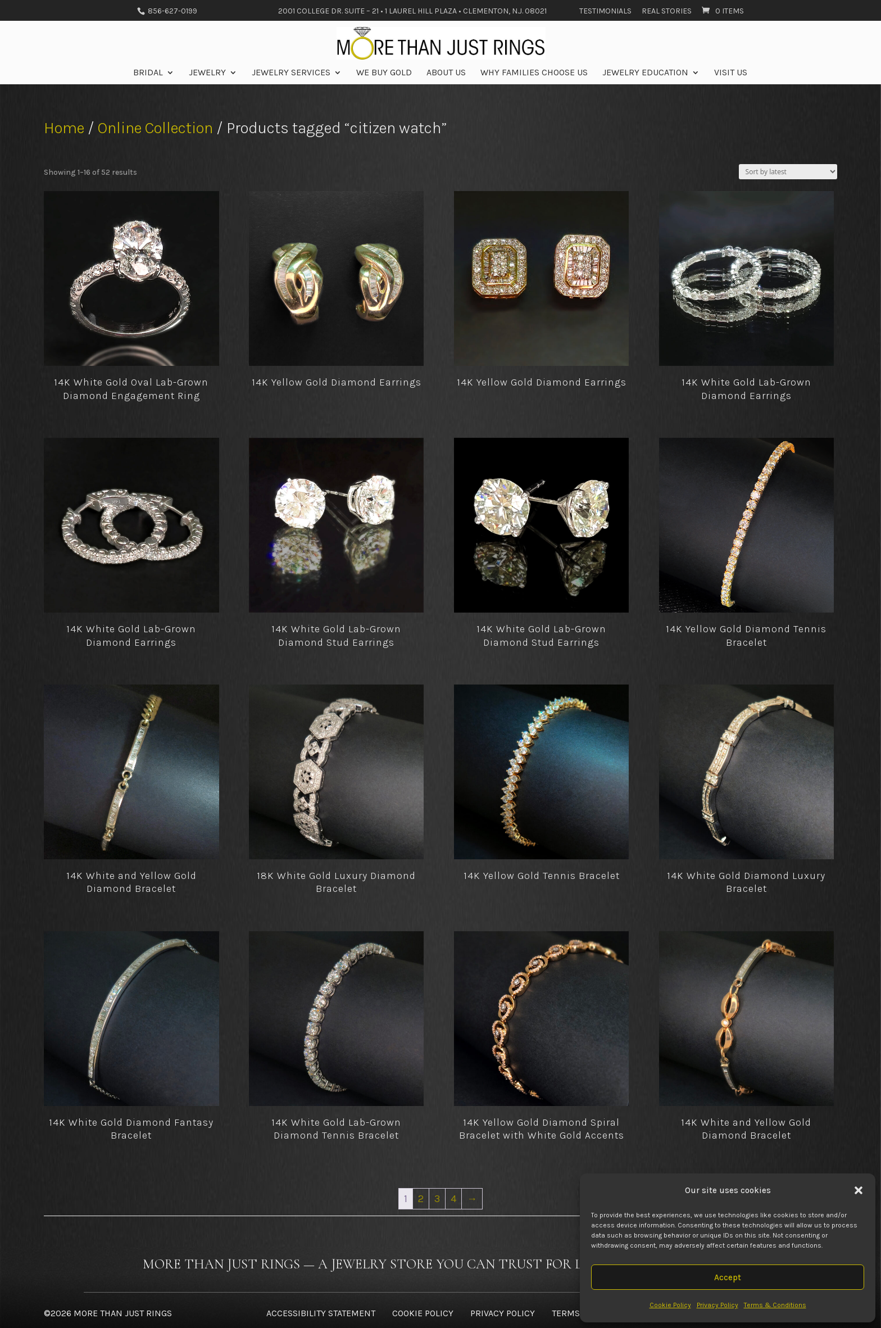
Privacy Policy (717, 1305)
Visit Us (730, 73)
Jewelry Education (645, 73)
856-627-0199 (171, 11)
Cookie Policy (670, 1305)
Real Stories (667, 11)
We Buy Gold (384, 73)
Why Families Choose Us (534, 73)
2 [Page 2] (421, 1199)
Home (64, 128)
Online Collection (155, 128)
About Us (446, 73)
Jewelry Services (291, 73)
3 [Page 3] (437, 1199)
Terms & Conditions (775, 1305)
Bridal (148, 73)
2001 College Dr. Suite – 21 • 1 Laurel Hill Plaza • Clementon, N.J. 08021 (412, 11)
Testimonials (605, 11)
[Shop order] (788, 171)
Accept (727, 1277)
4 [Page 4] (453, 1199)
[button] (858, 1190)
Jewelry (207, 73)
